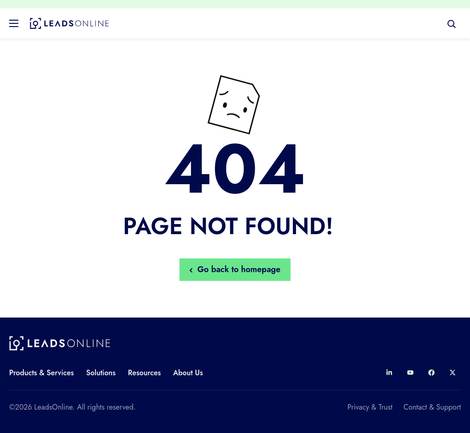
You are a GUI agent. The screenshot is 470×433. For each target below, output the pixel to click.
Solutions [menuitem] (101, 372)
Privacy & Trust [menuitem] (369, 407)
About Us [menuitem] (188, 372)
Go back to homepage (235, 269)
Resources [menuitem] (144, 372)
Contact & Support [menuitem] (432, 407)
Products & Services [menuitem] (41, 372)
